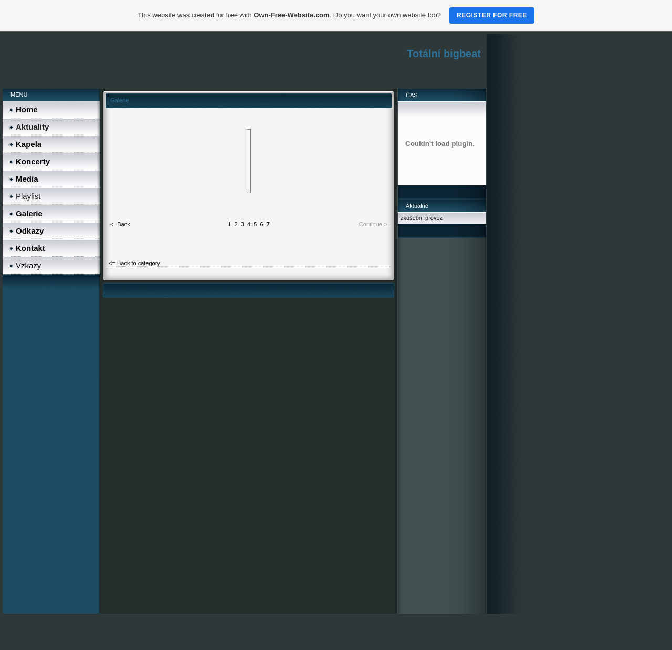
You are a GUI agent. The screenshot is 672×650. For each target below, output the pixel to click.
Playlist (28, 196)
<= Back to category (134, 263)
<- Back (120, 224)
